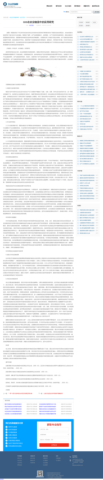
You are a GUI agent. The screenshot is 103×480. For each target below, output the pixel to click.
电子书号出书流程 (84, 111)
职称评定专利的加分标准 (86, 190)
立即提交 (54, 445)
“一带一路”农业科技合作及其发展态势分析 (20, 393)
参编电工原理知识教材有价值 (87, 140)
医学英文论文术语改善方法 (86, 54)
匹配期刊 (45, 458)
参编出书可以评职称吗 (85, 143)
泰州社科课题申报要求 (85, 220)
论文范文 (22, 17)
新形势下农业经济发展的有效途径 (47, 406)
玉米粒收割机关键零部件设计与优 (47, 404)
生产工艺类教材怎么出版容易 (87, 163)
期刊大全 (19, 458)
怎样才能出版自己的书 (85, 118)
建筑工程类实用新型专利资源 (87, 196)
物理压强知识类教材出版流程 (87, 156)
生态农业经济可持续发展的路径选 (13, 411)
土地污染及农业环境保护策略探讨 (53, 393)
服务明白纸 (95, 6)
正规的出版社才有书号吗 (86, 129)
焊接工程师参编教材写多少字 (87, 151)
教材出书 (32, 460)
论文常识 (19, 462)
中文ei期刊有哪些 (84, 74)
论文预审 (45, 465)
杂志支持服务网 (14, 17)
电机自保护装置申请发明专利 (87, 180)
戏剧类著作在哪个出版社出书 (87, 230)
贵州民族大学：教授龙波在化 (87, 86)
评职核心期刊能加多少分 (86, 47)
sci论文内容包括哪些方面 (86, 39)
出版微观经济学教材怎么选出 (87, 223)
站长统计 (2, 479)
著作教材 (77, 6)
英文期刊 (81, 25)
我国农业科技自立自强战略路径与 (47, 409)
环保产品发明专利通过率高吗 (87, 175)
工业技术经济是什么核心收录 (87, 59)
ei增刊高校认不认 (84, 44)
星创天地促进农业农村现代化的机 (13, 406)
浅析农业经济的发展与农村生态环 (47, 411)
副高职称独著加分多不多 (86, 116)
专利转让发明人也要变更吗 (86, 193)
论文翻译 (45, 460)
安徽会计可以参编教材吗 (86, 145)
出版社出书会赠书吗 (85, 121)
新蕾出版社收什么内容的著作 (87, 215)
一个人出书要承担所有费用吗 (87, 106)
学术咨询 (81, 22)
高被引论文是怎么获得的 (86, 57)
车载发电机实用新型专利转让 (87, 198)
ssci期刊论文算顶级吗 (85, 52)
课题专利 (86, 6)
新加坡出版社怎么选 (85, 233)
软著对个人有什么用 (85, 183)
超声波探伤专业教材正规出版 (87, 153)
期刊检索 (96, 11)
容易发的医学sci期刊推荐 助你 (87, 89)
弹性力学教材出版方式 (85, 161)
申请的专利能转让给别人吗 (86, 188)
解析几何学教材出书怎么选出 (87, 217)
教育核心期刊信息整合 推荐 (87, 84)
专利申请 (32, 462)
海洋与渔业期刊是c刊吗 (86, 76)
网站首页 (49, 6)
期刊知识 (19, 465)
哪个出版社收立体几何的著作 (87, 225)
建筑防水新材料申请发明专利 (87, 178)
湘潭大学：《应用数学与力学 (87, 92)
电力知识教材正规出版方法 (86, 158)
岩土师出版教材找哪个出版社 (87, 228)
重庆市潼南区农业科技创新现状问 (13, 404)
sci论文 (94, 22)
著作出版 (32, 458)
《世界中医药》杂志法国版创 (87, 94)
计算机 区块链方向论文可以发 (87, 81)
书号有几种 (82, 124)
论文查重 (45, 462)
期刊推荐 (88, 22)
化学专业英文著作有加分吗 (86, 126)
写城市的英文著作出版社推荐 (87, 210)
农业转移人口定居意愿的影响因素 (13, 413)
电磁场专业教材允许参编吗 (86, 148)
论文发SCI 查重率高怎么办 (86, 36)
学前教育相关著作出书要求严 (87, 108)
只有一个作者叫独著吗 (85, 113)
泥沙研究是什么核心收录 (86, 49)
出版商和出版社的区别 (85, 212)
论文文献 (68, 6)
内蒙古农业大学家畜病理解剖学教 (47, 413)
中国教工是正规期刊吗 (85, 71)
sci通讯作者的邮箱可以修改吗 (87, 41)
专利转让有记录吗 (84, 185)
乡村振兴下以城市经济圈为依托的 (13, 409)
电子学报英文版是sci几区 (86, 79)
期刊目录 (59, 6)
